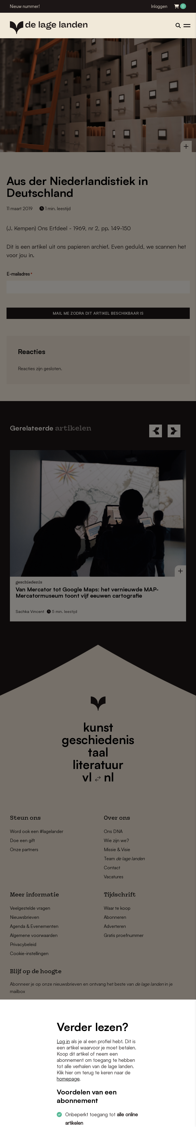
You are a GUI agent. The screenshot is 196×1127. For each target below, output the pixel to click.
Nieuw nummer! (25, 6)
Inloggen (159, 6)
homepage (68, 1079)
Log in (63, 1041)
